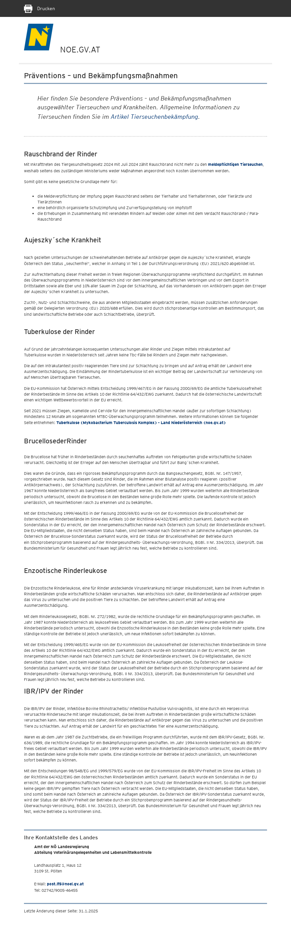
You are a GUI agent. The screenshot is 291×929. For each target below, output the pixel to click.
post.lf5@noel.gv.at (65, 883)
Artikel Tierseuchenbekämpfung (154, 116)
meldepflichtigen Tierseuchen (235, 164)
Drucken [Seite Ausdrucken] (39, 8)
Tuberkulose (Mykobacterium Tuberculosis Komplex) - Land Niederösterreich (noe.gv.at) (141, 422)
